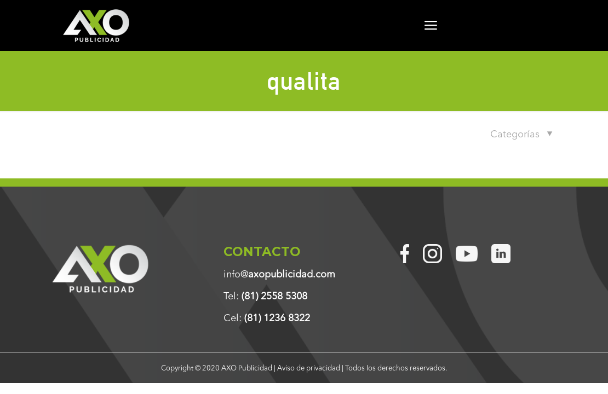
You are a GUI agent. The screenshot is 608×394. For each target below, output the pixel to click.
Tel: (265, 296)
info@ (279, 274)
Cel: (266, 318)
